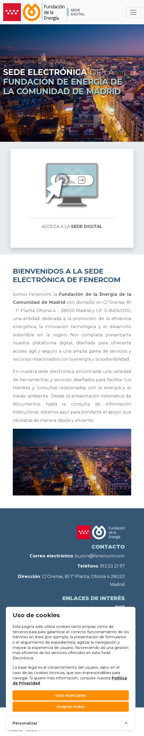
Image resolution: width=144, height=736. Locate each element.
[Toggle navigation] (133, 12)
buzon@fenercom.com (100, 555)
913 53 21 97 (112, 566)
